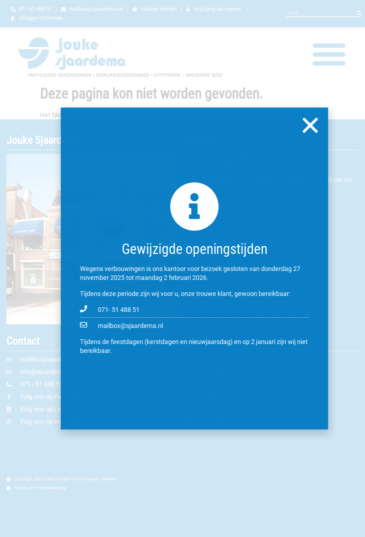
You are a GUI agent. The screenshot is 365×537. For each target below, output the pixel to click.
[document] (182, 268)
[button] (338, 125)
